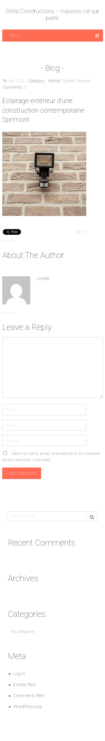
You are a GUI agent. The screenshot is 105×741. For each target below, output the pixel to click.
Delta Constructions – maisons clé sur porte (52, 14)
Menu (14, 35)
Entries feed (24, 684)
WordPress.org (27, 706)
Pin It (80, 232)
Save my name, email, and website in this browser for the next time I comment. (51, 456)
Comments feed (28, 695)
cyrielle (43, 278)
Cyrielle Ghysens (76, 80)
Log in (19, 673)
